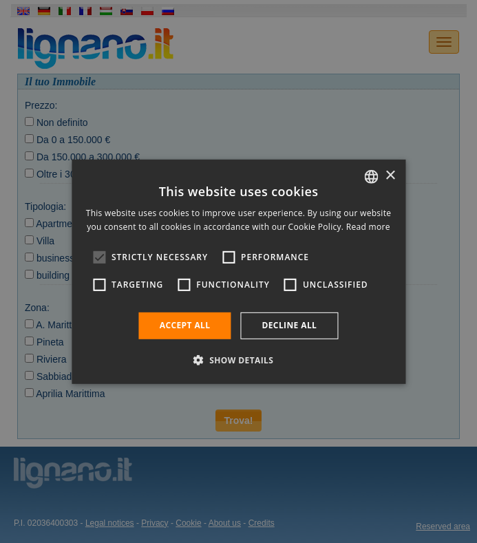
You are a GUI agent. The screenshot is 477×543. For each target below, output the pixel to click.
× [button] (390, 176)
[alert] (238, 271)
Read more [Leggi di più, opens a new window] (368, 227)
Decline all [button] (289, 325)
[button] (239, 360)
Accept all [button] (185, 325)
